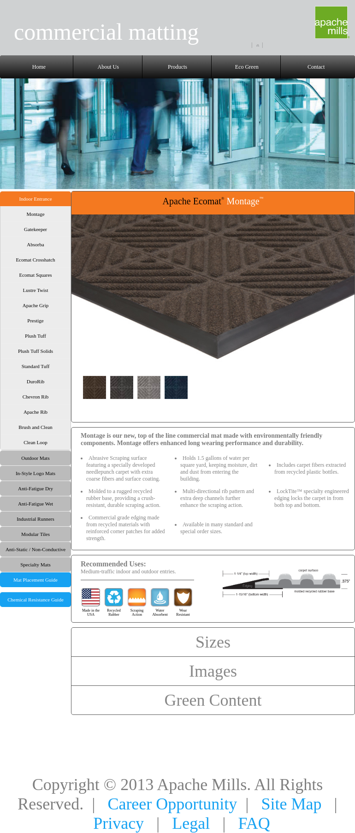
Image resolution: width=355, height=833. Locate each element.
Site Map (291, 804)
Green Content (213, 700)
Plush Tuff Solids (35, 351)
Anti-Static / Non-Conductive (35, 549)
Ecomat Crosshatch (35, 259)
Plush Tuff (35, 336)
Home (39, 67)
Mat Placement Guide (35, 580)
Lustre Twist (35, 290)
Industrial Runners (35, 519)
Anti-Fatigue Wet (35, 503)
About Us (108, 67)
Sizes (213, 642)
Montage (35, 214)
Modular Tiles (35, 534)
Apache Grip (36, 305)
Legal (191, 823)
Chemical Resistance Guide (35, 599)
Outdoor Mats (35, 458)
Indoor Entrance (35, 199)
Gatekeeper (35, 229)
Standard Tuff (36, 366)
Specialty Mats (35, 564)
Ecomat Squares (35, 275)
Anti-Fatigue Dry (35, 488)
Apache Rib (35, 412)
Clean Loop (35, 442)
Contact (316, 67)
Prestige (35, 320)
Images (213, 671)
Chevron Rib (36, 396)
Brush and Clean (35, 427)
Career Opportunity (172, 804)
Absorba (35, 244)
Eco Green (247, 67)
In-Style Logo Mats (35, 473)
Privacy (118, 823)
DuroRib (36, 381)
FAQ (254, 823)
